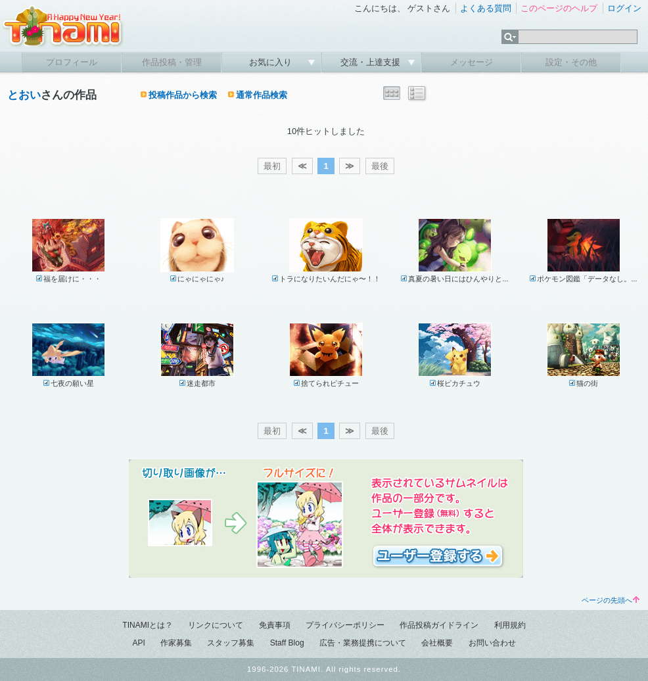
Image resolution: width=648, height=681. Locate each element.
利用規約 (510, 625)
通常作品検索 (261, 95)
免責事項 (274, 625)
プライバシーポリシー (345, 625)
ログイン (624, 8)
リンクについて (215, 625)
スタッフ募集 (230, 642)
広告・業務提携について (362, 642)
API (138, 642)
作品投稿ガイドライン (439, 625)
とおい (24, 95)
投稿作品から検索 (183, 95)
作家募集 (176, 642)
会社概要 (437, 642)
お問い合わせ (492, 642)
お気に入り (271, 62)
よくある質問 (485, 8)
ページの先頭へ (610, 600)
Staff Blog (287, 642)
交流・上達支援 (371, 62)
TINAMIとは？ (147, 625)
